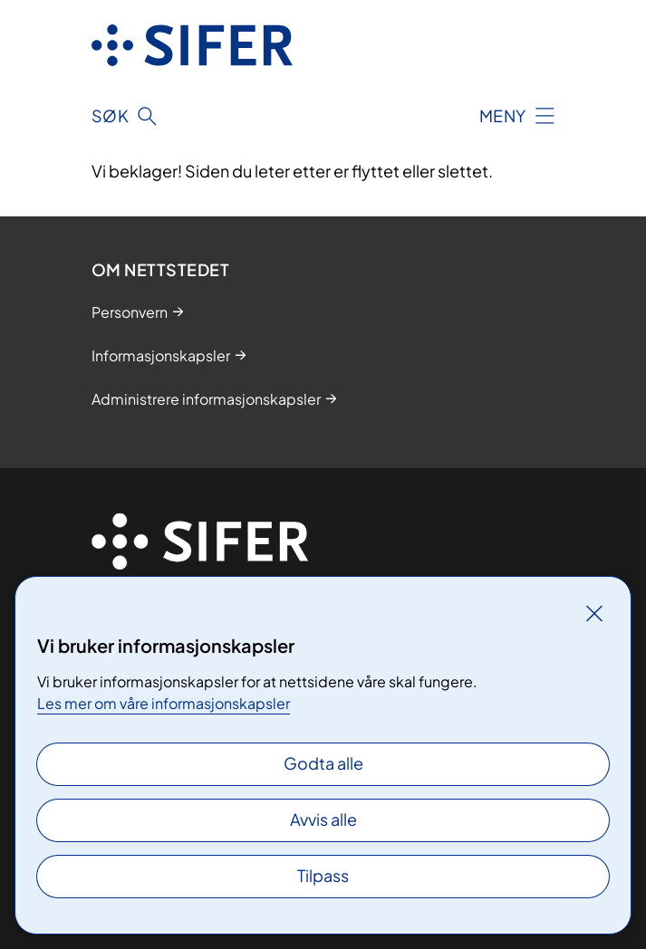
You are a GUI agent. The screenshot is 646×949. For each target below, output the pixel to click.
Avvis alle (323, 819)
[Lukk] (594, 613)
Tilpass (323, 875)
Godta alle (323, 762)
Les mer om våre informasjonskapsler (163, 703)
